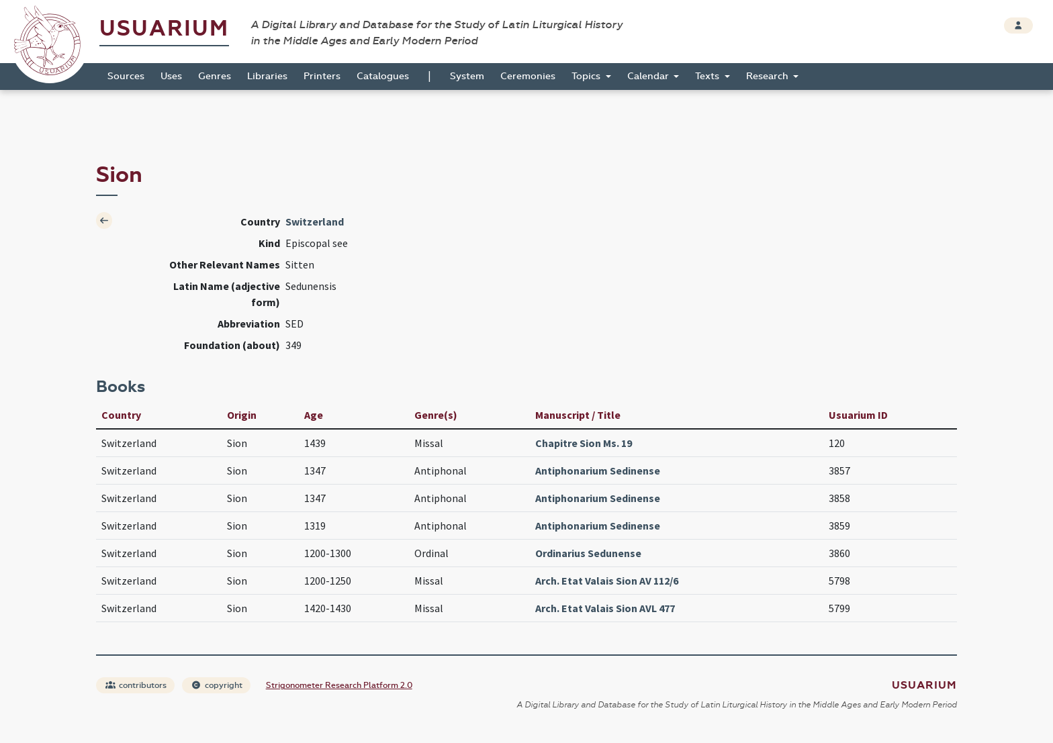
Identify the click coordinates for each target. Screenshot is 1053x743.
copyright (216, 685)
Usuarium (164, 28)
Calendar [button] (649, 76)
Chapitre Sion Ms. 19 (583, 443)
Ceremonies (527, 76)
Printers (322, 76)
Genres (214, 76)
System (467, 76)
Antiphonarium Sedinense (597, 470)
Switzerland (314, 221)
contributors (136, 685)
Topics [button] (587, 76)
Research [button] (768, 76)
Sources (125, 76)
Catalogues (383, 76)
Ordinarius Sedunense (588, 553)
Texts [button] (708, 76)
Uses (171, 76)
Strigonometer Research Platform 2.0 (339, 685)
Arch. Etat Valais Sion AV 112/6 (606, 580)
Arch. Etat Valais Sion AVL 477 (605, 608)
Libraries (267, 76)
